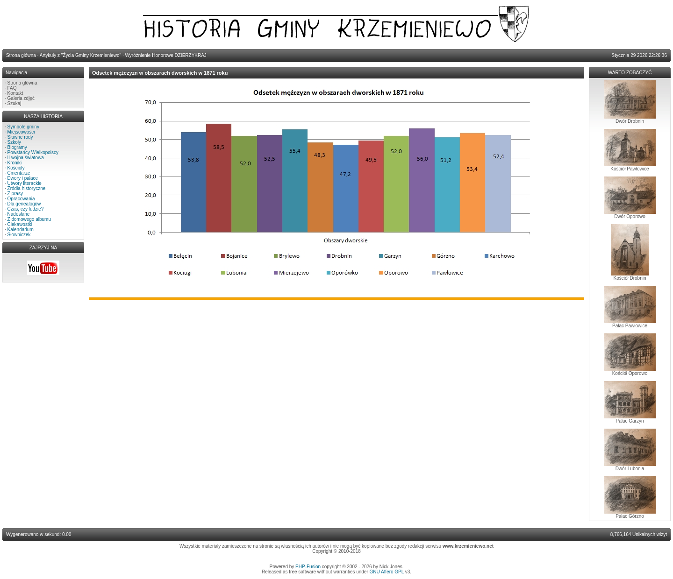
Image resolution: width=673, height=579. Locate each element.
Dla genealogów (24, 203)
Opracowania (21, 198)
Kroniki (14, 162)
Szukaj (14, 103)
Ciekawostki (19, 224)
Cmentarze (18, 173)
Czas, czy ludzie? (25, 209)
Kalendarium (20, 229)
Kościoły (16, 167)
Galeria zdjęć (21, 98)
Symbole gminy (23, 126)
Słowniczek (19, 234)
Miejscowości (21, 131)
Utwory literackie (24, 183)
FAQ (12, 88)
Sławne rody (20, 137)
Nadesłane (18, 214)
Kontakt (15, 93)
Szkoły (14, 142)
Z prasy (15, 193)
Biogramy (17, 147)
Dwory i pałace (22, 178)
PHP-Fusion (308, 566)
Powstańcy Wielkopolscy (32, 152)
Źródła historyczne (26, 188)
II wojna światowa (25, 157)
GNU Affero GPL (387, 571)
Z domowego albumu (29, 219)
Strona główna (22, 82)
